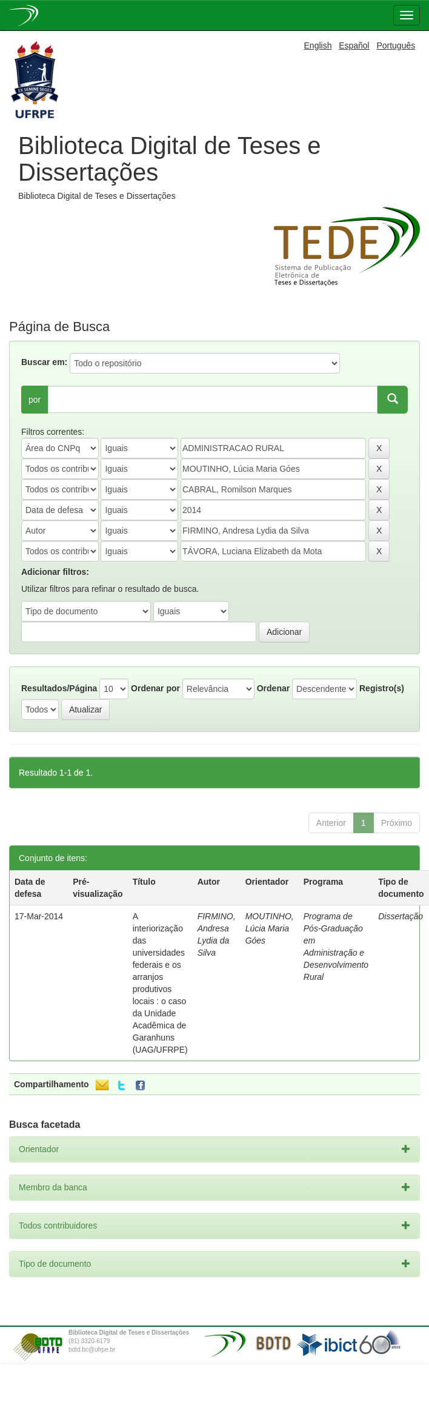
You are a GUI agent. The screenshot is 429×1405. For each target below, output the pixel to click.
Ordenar (273, 688)
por (34, 399)
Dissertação (400, 916)
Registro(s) (381, 688)
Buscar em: (44, 362)
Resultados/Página (59, 688)
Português (395, 45)
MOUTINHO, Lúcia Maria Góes (269, 928)
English (318, 45)
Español (354, 45)
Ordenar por (155, 688)
